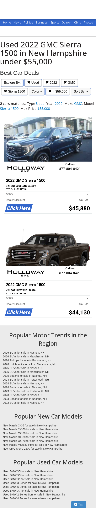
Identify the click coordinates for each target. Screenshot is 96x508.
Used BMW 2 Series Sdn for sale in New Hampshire (34, 494)
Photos (88, 22)
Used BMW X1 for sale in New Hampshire (28, 479)
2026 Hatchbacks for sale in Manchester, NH (29, 364)
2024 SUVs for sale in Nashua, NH (24, 383)
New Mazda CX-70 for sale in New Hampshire (30, 440)
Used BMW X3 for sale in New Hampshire (28, 475)
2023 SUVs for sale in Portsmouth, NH (26, 391)
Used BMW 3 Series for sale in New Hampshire (31, 482)
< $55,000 (57, 91)
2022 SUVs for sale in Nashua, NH (24, 402)
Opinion (67, 22)
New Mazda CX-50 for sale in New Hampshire (30, 429)
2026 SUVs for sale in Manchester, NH (26, 356)
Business (42, 22)
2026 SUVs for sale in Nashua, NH (24, 352)
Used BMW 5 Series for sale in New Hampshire (31, 486)
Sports (55, 22)
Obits (78, 22)
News (17, 22)
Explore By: (12, 82)
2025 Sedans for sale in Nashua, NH (25, 375)
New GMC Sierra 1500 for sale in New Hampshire (32, 448)
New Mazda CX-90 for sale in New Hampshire (30, 433)
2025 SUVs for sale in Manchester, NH (26, 371)
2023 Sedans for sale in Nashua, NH (25, 398)
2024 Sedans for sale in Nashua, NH (25, 387)
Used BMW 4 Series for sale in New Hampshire (31, 498)
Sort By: (81, 91)
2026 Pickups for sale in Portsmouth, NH (27, 360)
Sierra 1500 (14, 91)
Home (7, 22)
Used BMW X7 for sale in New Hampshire (28, 490)
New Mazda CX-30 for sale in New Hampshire (30, 437)
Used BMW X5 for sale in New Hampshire (28, 471)
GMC (69, 82)
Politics (28, 22)
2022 (51, 82)
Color (37, 91)
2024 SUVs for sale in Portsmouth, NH (26, 379)
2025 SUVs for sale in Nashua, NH (24, 368)
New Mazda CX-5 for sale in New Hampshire (29, 425)
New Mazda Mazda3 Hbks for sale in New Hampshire (35, 444)
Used (33, 82)
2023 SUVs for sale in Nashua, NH (24, 395)
